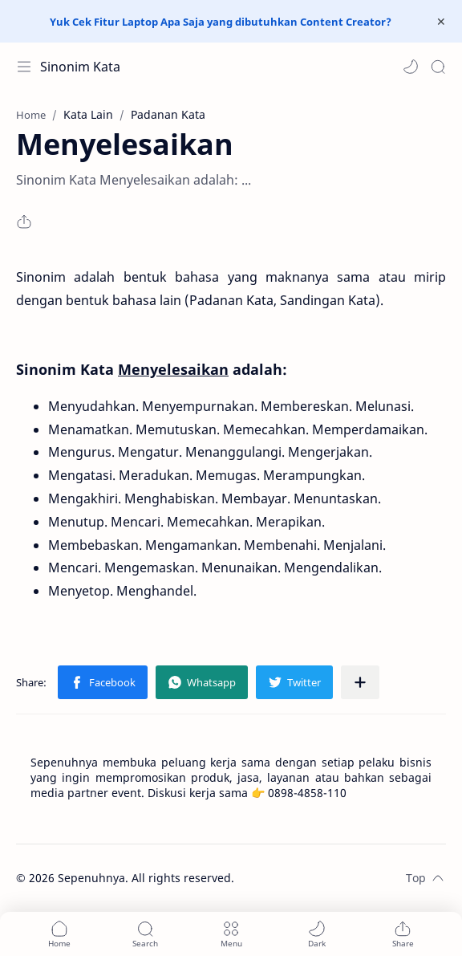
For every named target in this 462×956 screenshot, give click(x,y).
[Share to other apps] (360, 682)
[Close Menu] (441, 21)
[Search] (438, 67)
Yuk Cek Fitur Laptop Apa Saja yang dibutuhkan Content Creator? (220, 21)
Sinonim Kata (80, 66)
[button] (411, 67)
